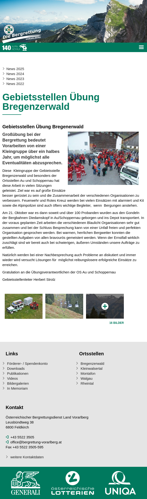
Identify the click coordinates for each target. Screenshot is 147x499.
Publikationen (17, 373)
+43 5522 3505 (22, 437)
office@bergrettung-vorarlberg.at (36, 442)
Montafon (88, 373)
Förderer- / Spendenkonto (27, 363)
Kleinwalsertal (92, 368)
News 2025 (15, 69)
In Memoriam (17, 388)
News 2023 (15, 79)
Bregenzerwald (92, 363)
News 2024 (15, 74)
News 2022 (15, 84)
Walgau (86, 378)
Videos (12, 378)
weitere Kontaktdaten (27, 457)
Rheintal (87, 383)
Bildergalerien (18, 383)
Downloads (16, 368)
